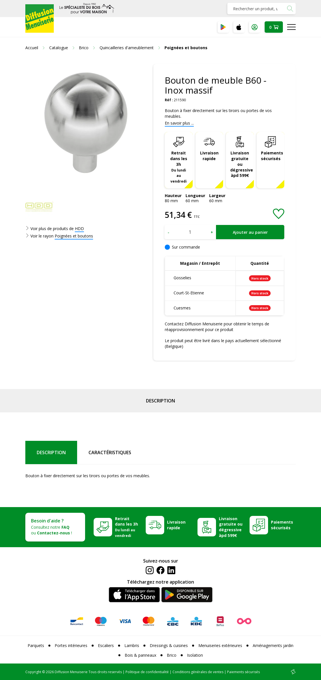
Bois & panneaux (140, 655)
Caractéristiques (110, 452)
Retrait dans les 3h (178, 166)
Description (160, 401)
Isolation (195, 655)
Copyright (33, 671)
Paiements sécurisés (272, 155)
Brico (171, 655)
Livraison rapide (209, 155)
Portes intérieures (71, 645)
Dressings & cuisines (169, 645)
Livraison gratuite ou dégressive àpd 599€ (241, 164)
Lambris (131, 645)
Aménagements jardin (273, 645)
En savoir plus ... (179, 123)
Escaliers (106, 645)
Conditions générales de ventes (197, 671)
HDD (79, 228)
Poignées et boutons (74, 236)
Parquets (36, 645)
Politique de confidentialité (147, 671)
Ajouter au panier (250, 232)
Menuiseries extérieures (220, 645)
